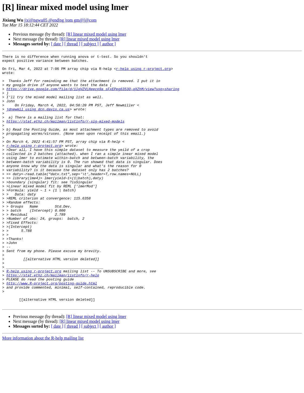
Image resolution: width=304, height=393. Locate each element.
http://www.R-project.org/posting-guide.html (51, 329)
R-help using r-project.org (33, 314)
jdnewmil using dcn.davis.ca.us (38, 120)
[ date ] (57, 44)
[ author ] (108, 44)
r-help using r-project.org (143, 71)
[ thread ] (72, 44)
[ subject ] (90, 44)
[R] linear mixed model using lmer (96, 34)
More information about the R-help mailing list (42, 388)
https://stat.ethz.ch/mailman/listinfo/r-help (52, 319)
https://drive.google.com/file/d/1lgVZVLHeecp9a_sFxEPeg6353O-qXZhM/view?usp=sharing (92, 96)
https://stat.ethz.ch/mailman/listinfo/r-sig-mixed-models (65, 135)
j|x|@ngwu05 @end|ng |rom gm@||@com (60, 20)
